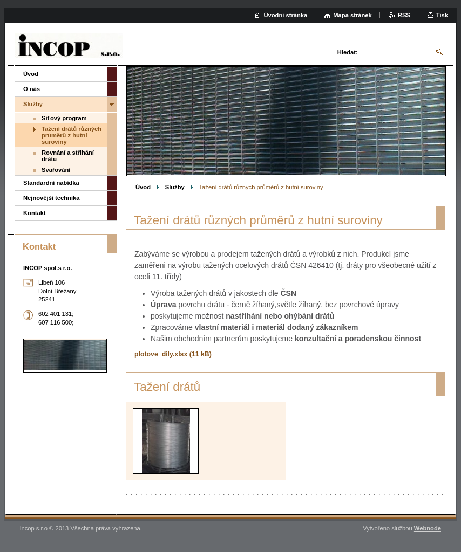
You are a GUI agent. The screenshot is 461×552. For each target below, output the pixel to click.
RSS (404, 15)
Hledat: (347, 52)
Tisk (442, 15)
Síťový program (64, 118)
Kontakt (34, 213)
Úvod (143, 187)
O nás (31, 89)
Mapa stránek (352, 15)
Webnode (427, 528)
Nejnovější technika (51, 198)
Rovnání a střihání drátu (68, 155)
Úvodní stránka (285, 15)
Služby (175, 187)
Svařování (56, 170)
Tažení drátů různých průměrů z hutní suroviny (71, 135)
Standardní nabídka (51, 183)
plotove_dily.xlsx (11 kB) (173, 354)
